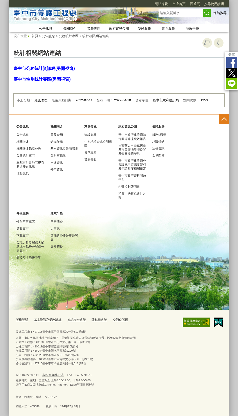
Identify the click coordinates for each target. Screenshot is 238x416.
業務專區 (93, 28)
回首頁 (195, 4)
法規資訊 (158, 148)
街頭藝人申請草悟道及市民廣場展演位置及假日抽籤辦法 (132, 149)
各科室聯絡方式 (52, 374)
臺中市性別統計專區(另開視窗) (42, 79)
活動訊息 (22, 173)
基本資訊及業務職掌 (64, 148)
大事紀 (55, 228)
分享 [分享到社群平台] (231, 54)
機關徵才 (22, 142)
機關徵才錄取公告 (28, 148)
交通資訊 (56, 162)
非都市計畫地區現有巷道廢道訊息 (30, 164)
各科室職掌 (58, 155)
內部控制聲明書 (129, 186)
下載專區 (22, 235)
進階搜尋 (220, 13)
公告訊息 (45, 28)
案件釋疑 (56, 246)
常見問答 (158, 155)
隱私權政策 (94, 319)
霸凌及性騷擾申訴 (28, 257)
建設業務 (90, 134)
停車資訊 (56, 169)
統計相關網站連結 (95, 36)
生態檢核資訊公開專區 (98, 143)
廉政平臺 (192, 28)
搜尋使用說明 (214, 4)
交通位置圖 (115, 319)
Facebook (231, 62)
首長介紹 (56, 134)
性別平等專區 (25, 221)
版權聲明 (21, 319)
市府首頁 (179, 4)
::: (7, 2)
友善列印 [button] (207, 43)
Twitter (231, 73)
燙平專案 (90, 152)
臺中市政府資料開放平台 (132, 177)
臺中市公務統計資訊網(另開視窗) (44, 68)
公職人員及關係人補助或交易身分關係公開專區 (30, 246)
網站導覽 (161, 4)
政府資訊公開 (119, 28)
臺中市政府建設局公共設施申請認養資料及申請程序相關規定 (132, 164)
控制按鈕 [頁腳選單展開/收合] (224, 119)
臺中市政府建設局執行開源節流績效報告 (132, 136)
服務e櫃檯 (159, 134)
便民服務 (144, 28)
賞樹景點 (90, 159)
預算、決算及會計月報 (132, 195)
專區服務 (168, 28)
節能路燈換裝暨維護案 (64, 237)
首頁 (35, 36)
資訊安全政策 (73, 319)
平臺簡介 (56, 221)
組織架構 (56, 142)
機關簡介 (69, 28)
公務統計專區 (69, 36)
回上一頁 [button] (219, 43)
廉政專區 (22, 228)
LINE (231, 83)
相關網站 (158, 142)
